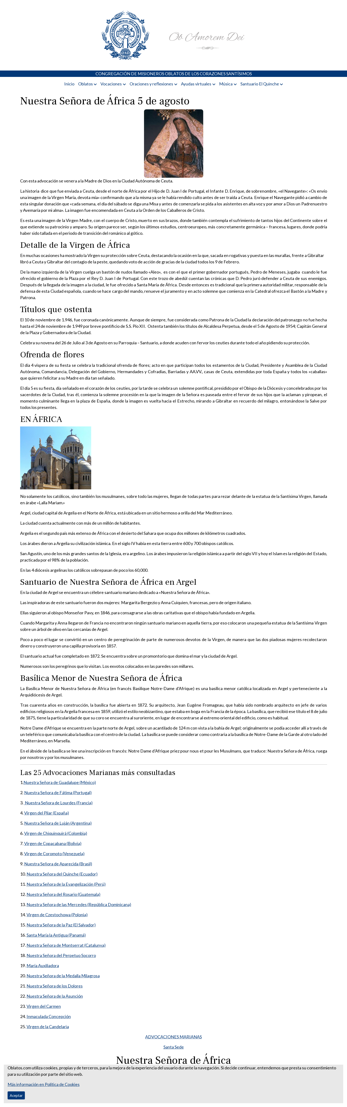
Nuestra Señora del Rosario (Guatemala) (63, 894)
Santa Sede (173, 1046)
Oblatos (85, 83)
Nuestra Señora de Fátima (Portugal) (58, 792)
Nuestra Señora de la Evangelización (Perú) (66, 884)
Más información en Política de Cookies (44, 1084)
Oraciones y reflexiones (151, 83)
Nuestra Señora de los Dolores (55, 985)
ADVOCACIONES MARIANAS (173, 1036)
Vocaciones (111, 83)
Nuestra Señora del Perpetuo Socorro (61, 955)
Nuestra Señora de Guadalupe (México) (59, 782)
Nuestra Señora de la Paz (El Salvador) (61, 924)
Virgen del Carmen (44, 1006)
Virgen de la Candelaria (48, 1026)
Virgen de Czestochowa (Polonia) (57, 914)
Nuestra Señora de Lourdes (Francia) (58, 802)
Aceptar (16, 1095)
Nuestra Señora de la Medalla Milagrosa (63, 975)
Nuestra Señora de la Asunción (55, 996)
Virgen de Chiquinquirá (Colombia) (55, 833)
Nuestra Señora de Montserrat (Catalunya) (66, 945)
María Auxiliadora (43, 965)
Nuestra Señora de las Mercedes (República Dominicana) (79, 904)
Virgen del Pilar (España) (46, 812)
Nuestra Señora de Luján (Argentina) (58, 823)
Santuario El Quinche (259, 83)
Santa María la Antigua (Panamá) (56, 935)
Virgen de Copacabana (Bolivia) (52, 843)
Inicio (69, 83)
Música (226, 83)
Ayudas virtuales (196, 83)
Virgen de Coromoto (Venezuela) (54, 853)
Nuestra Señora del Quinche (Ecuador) (62, 874)
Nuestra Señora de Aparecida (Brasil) (58, 863)
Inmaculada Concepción (49, 1016)
